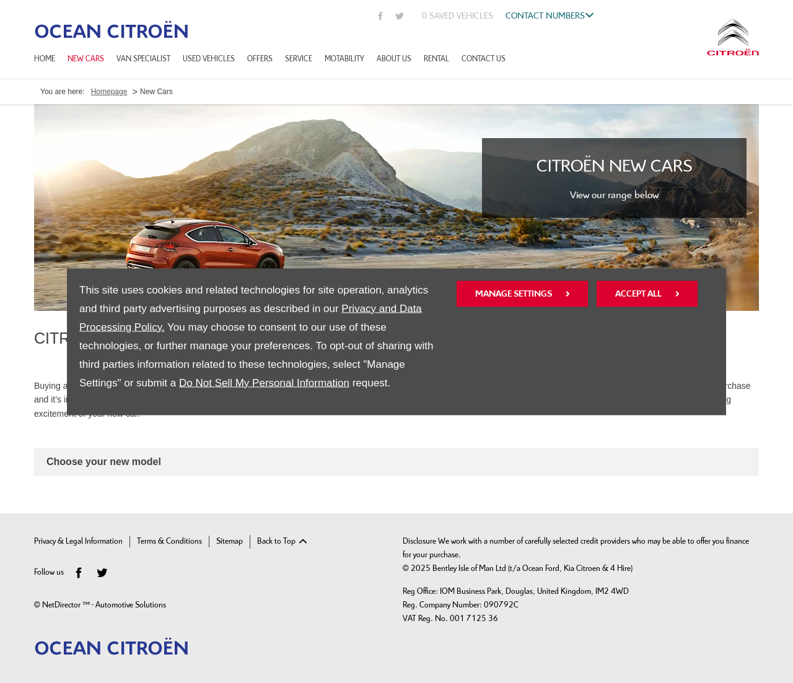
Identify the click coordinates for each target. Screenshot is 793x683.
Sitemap (229, 541)
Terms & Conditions (169, 541)
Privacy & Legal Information (78, 541)
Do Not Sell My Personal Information (264, 382)
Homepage (109, 91)
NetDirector (62, 605)
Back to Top (276, 541)
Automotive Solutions (130, 605)
